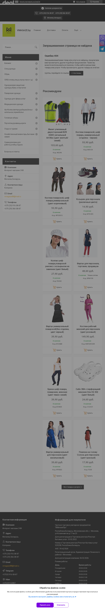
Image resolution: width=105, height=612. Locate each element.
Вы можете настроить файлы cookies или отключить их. (52, 597)
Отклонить (61, 605)
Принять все (45, 605)
